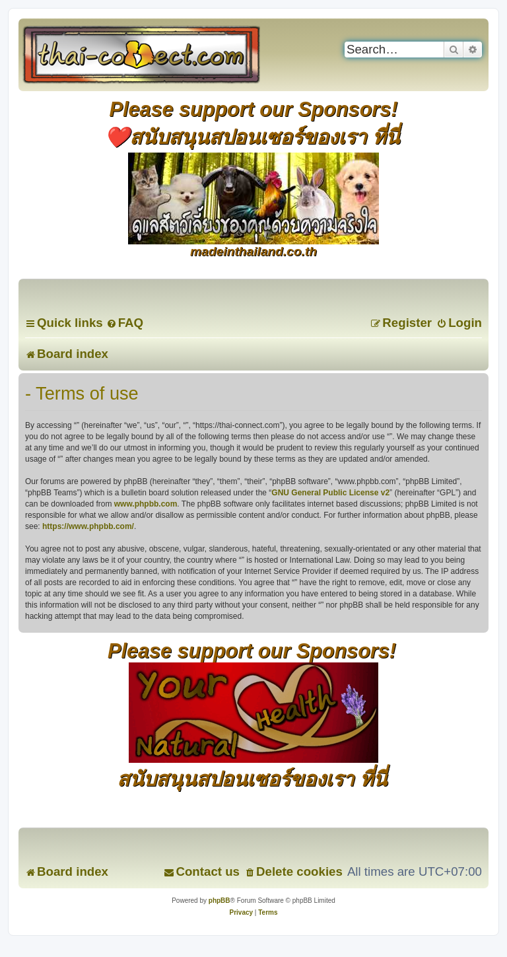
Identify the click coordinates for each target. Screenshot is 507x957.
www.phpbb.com (146, 504)
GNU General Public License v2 (330, 492)
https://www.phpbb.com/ (88, 526)
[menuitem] (124, 322)
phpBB (219, 900)
